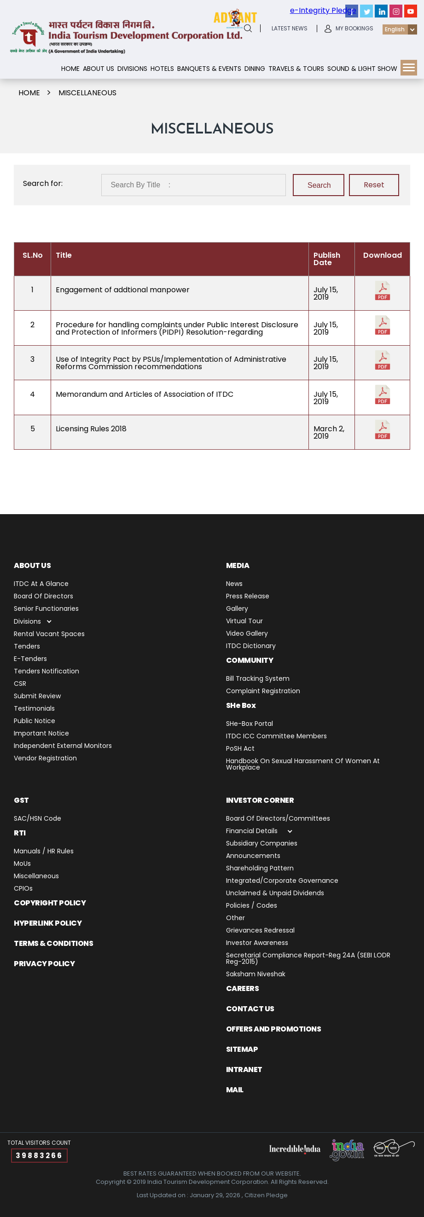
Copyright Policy (50, 903)
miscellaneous (87, 92)
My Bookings (354, 28)
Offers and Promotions (273, 1029)
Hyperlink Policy (47, 923)
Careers (242, 988)
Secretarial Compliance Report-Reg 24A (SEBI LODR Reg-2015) (308, 959)
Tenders (27, 647)
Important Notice (41, 734)
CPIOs (23, 889)
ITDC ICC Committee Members (276, 737)
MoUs (22, 864)
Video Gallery (247, 634)
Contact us (250, 1008)
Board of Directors (43, 597)
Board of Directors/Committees (278, 819)
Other (235, 918)
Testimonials (34, 709)
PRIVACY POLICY (44, 963)
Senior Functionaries (46, 609)
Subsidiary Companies (261, 844)
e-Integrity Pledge (323, 10)
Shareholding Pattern (260, 869)
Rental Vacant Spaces (49, 634)
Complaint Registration (263, 691)
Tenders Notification (46, 672)
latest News (290, 28)
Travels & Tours (296, 68)
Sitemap (242, 1049)
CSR (20, 684)
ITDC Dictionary (251, 646)
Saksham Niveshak (255, 975)
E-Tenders (30, 659)
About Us (98, 68)
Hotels (162, 68)
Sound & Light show (362, 68)
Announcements (253, 856)
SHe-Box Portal (249, 724)
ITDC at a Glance (41, 584)
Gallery (237, 609)
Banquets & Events (209, 68)
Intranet (244, 1069)
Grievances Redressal (260, 931)
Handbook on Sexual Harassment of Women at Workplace (303, 765)
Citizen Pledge (266, 1195)
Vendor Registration (45, 759)
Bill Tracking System (258, 679)
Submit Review (37, 697)
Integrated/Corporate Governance (282, 881)
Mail (235, 1089)
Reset (374, 185)
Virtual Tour (244, 622)
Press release (247, 597)
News (234, 584)
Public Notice (34, 721)
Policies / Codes (251, 906)
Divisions (132, 68)
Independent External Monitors (63, 746)
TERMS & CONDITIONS (53, 943)
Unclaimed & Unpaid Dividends (275, 894)
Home (70, 68)
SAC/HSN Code (37, 819)
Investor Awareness (257, 943)
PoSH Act (240, 749)
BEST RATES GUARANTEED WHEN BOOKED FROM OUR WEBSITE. (212, 1173)
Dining (254, 68)
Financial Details (252, 831)
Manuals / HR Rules (44, 852)
